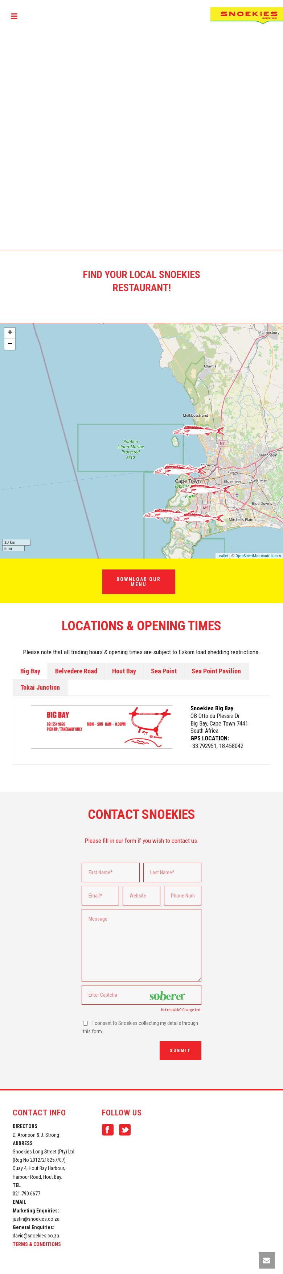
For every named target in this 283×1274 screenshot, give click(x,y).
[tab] (30, 671)
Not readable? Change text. (181, 1010)
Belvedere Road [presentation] (76, 671)
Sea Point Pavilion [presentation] (216, 671)
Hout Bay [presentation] (124, 671)
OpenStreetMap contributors (258, 556)
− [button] (10, 344)
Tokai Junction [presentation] (40, 687)
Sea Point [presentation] (164, 671)
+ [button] (10, 333)
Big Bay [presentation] (30, 671)
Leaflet (222, 556)
